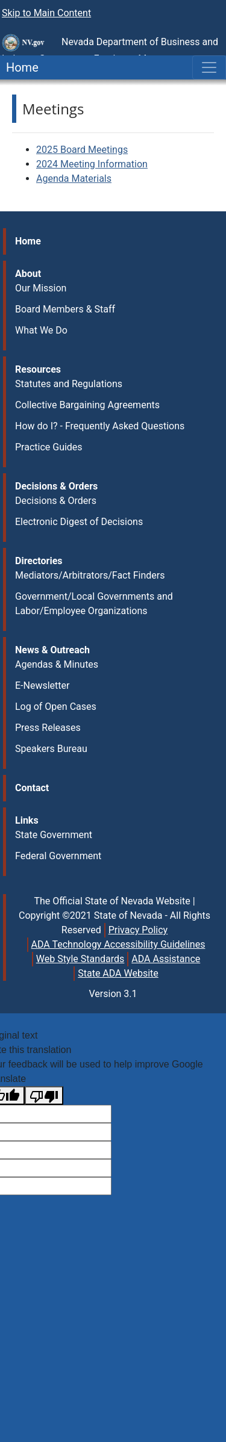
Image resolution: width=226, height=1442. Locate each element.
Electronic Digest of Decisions (79, 521)
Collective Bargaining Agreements (87, 405)
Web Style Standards (80, 959)
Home (19, 67)
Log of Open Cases (55, 706)
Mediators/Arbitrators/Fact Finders (90, 575)
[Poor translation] (44, 1095)
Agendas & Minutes (56, 664)
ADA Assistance (165, 959)
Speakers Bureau (51, 748)
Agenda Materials (73, 178)
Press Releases (48, 727)
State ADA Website (118, 973)
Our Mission (40, 288)
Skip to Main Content (46, 13)
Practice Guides (49, 447)
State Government (53, 835)
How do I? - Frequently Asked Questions (99, 426)
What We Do (41, 330)
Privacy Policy (138, 930)
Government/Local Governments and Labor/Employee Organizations (94, 604)
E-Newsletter (42, 685)
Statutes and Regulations (68, 384)
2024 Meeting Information (92, 164)
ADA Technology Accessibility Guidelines (118, 944)
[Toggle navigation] (209, 67)
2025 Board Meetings (82, 149)
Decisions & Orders (55, 500)
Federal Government (58, 856)
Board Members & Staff (65, 309)
